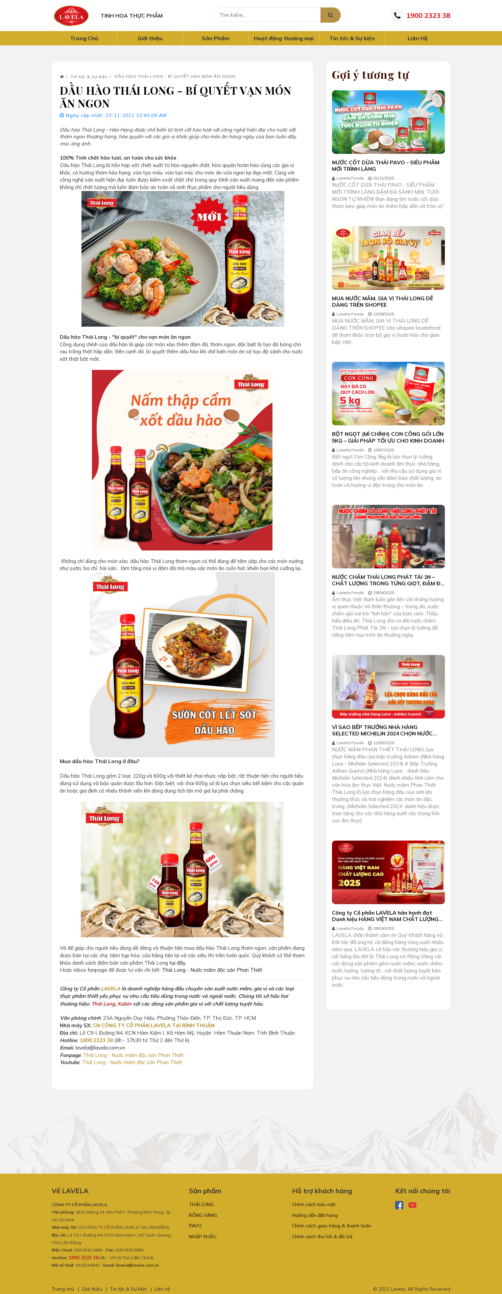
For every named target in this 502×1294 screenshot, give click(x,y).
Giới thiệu (92, 1285)
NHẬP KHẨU (202, 1235)
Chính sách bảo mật (313, 1200)
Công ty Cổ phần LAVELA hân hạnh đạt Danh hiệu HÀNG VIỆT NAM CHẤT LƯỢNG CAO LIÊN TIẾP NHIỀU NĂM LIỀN (387, 928)
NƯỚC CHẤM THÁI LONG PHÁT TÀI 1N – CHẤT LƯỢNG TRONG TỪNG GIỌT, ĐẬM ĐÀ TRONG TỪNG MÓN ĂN (385, 589)
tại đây (177, 962)
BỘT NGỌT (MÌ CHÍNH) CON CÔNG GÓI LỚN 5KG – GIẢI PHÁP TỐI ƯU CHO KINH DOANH (384, 445)
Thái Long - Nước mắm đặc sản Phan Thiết (212, 969)
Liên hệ (162, 1285)
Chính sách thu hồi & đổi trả (322, 1235)
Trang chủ (63, 1285)
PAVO (195, 1223)
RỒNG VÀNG (203, 1212)
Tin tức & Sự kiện (89, 79)
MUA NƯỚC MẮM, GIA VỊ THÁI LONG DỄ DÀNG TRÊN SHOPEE (383, 305)
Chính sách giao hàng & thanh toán (331, 1223)
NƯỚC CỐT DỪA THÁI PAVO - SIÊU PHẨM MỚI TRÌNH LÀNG (386, 168)
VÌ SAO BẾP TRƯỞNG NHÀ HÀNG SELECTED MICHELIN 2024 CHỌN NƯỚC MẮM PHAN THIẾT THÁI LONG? (384, 741)
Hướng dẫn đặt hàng (315, 1212)
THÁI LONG (201, 1200)
